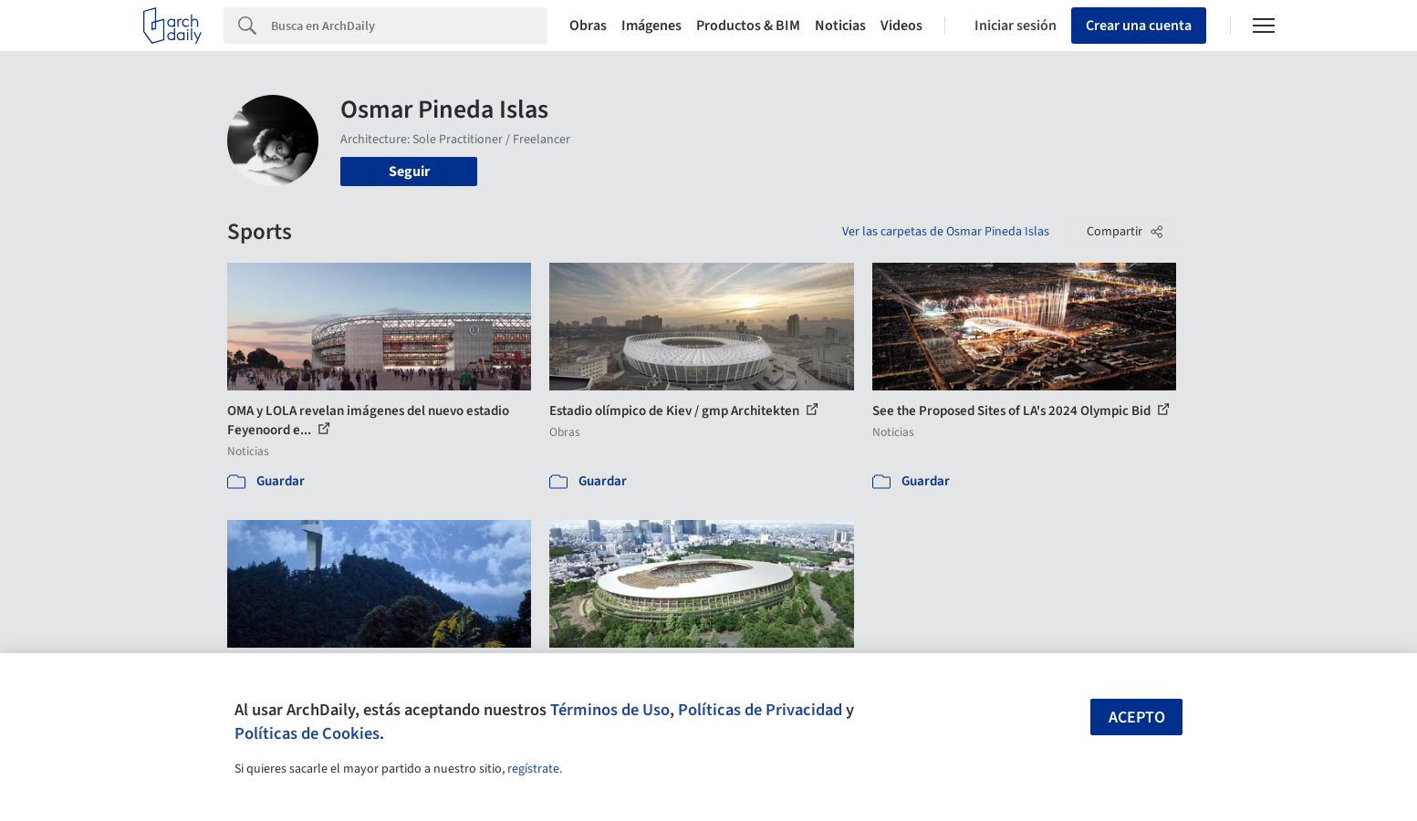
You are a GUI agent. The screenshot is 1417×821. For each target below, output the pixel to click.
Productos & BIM (748, 25)
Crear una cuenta (1139, 26)
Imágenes (651, 25)
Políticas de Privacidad (760, 710)
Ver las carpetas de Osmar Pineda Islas (945, 231)
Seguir (409, 171)
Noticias (840, 25)
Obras (588, 25)
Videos (901, 25)
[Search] (409, 25)
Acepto (1137, 717)
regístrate (533, 769)
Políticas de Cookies (307, 733)
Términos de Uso (610, 710)
